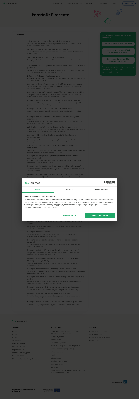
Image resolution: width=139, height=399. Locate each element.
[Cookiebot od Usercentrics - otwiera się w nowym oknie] (105, 182)
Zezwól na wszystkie (100, 215)
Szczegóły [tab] (69, 189)
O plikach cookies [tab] (101, 189)
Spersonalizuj (69, 215)
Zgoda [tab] (37, 189)
